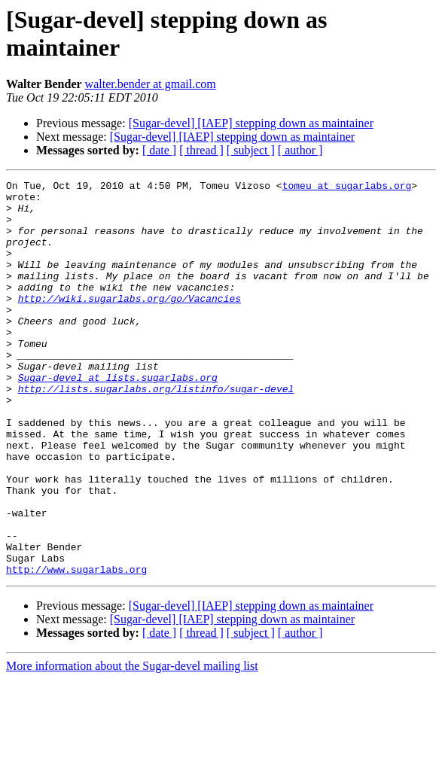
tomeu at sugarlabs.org (347, 187)
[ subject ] (251, 150)
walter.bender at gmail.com (150, 84)
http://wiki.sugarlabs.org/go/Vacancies (129, 323)
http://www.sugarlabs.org (76, 648)
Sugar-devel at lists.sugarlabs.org (118, 418)
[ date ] (159, 150)
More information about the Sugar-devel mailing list (132, 744)
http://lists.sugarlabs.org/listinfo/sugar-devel (156, 431)
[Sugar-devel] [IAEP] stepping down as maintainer (251, 123)
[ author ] (300, 150)
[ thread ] (201, 150)
